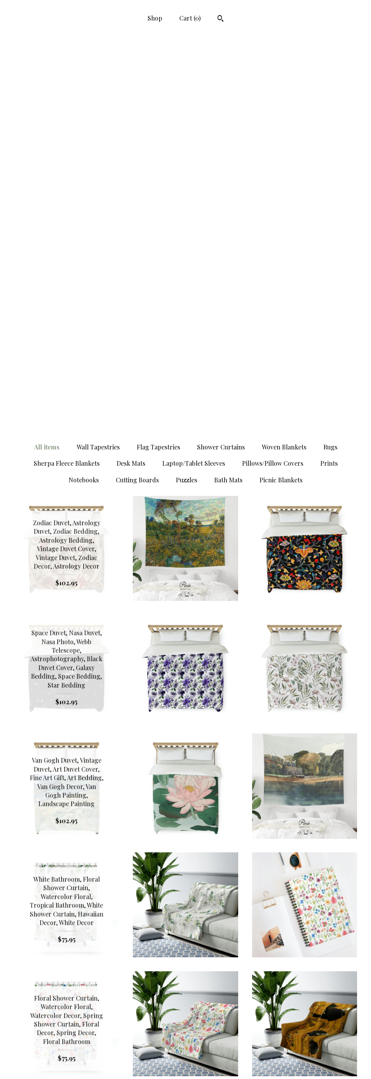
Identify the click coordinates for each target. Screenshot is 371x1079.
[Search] (220, 19)
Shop (155, 18)
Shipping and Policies (66, 1050)
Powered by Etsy (304, 1062)
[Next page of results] (254, 963)
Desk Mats (131, 94)
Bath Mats (228, 111)
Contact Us (66, 1062)
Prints (329, 94)
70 (224, 963)
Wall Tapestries (98, 78)
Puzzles (186, 111)
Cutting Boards (137, 111)
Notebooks (84, 111)
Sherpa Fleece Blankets (67, 94)
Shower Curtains (221, 78)
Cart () (190, 18)
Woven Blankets (284, 78)
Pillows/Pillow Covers (272, 94)
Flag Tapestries (158, 78)
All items (47, 78)
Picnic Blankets (280, 111)
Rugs (330, 78)
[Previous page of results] (118, 963)
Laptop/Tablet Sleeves (193, 94)
